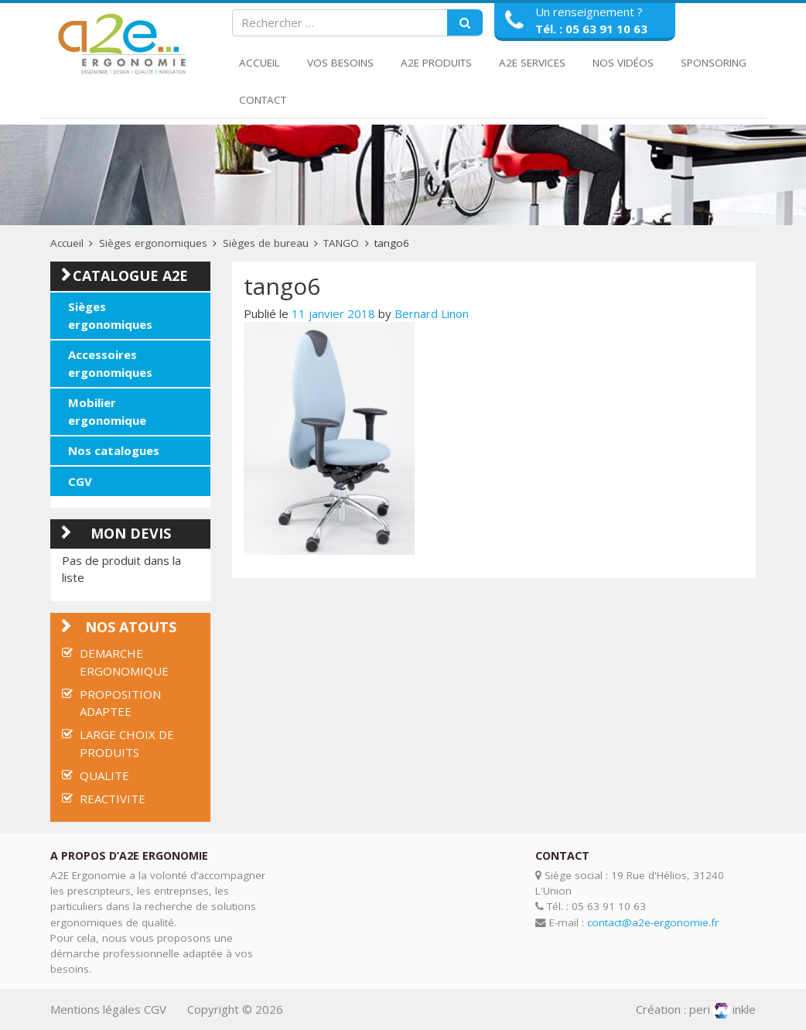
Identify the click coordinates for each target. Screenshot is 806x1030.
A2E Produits (436, 63)
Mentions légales (95, 1009)
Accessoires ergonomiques (110, 363)
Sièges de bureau (266, 243)
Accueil (259, 63)
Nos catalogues (113, 450)
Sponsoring (713, 63)
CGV (80, 481)
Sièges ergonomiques (153, 243)
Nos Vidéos (623, 63)
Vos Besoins (340, 63)
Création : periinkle (696, 1009)
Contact (262, 100)
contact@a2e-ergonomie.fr (653, 922)
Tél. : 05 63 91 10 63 (591, 28)
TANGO (341, 243)
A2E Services (532, 63)
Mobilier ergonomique (107, 411)
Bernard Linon (431, 313)
